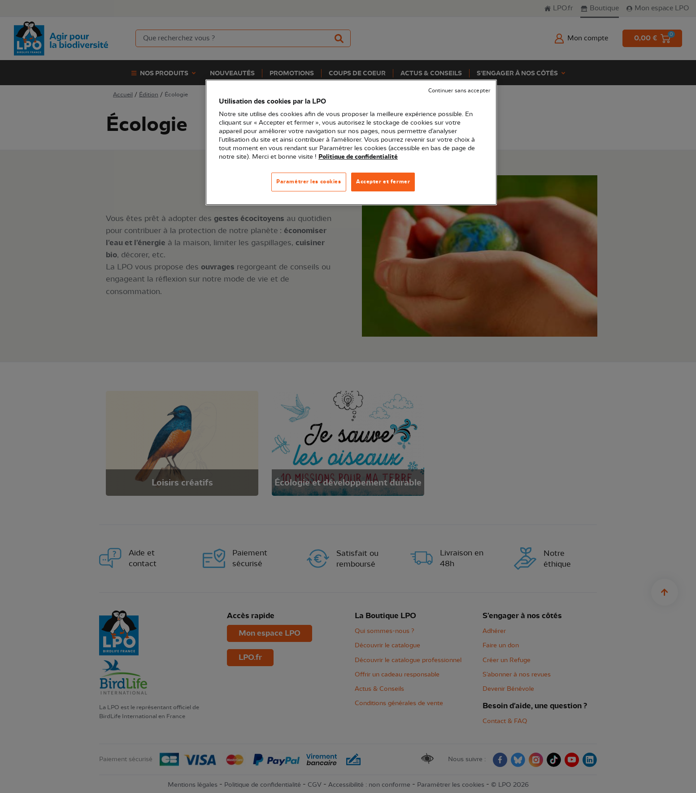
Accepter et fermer (383, 181)
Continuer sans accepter (459, 91)
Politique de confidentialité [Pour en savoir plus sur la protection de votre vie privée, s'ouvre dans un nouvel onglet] (358, 156)
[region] (351, 142)
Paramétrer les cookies (308, 181)
